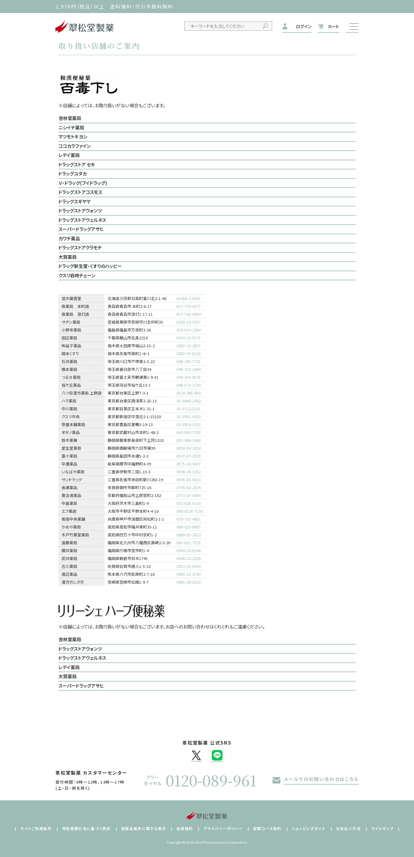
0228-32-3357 (188, 322)
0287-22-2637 (188, 346)
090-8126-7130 (189, 511)
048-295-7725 (188, 361)
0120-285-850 (188, 393)
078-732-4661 (188, 519)
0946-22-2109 (188, 558)
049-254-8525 (188, 377)
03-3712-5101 (188, 409)
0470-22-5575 (188, 338)
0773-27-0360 (188, 495)
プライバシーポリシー (223, 828)
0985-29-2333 (188, 582)
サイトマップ (382, 828)
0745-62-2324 (188, 487)
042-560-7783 (188, 432)
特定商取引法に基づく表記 (86, 828)
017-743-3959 (188, 314)
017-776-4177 (188, 306)
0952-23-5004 (188, 566)
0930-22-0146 (188, 550)
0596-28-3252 (188, 472)
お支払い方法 (348, 828)
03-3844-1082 (188, 401)
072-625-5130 (188, 503)
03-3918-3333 (188, 424)
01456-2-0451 (188, 298)
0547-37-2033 (188, 456)
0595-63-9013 (188, 480)
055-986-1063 (188, 440)
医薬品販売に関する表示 (143, 828)
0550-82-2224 (188, 448)
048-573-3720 (188, 385)
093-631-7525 (188, 543)
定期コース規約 (267, 828)
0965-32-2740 (188, 574)
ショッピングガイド (309, 828)
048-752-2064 (188, 369)
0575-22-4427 (188, 464)
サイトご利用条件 (36, 828)
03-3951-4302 (188, 416)
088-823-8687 (188, 527)
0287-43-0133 (188, 353)
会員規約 (184, 828)
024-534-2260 (188, 330)
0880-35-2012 (188, 535)
